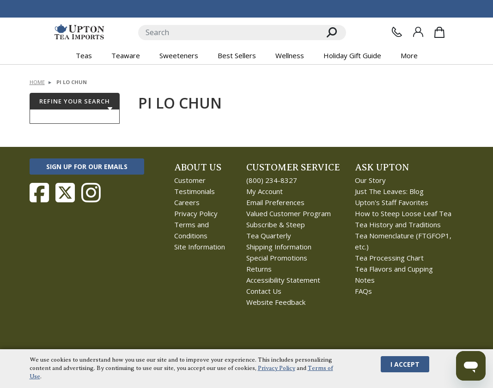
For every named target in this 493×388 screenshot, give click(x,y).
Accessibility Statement (283, 280)
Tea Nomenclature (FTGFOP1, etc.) (403, 241)
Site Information (199, 246)
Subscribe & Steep (275, 224)
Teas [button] (84, 55)
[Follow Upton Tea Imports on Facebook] (39, 193)
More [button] (409, 55)
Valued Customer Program (288, 213)
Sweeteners (178, 55)
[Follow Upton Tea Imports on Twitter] (65, 193)
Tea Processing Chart (389, 257)
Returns (259, 268)
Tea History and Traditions (398, 224)
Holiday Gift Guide (352, 55)
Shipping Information (278, 246)
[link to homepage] (79, 32)
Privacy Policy (196, 213)
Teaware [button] (125, 55)
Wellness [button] (289, 55)
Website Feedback (275, 302)
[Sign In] (418, 32)
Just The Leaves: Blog (389, 191)
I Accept (405, 364)
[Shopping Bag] (439, 32)
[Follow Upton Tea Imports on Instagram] (91, 193)
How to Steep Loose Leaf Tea (403, 213)
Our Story (370, 180)
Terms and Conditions (191, 230)
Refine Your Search (74, 101)
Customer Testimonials (194, 186)
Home (37, 82)
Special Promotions (276, 257)
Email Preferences (275, 202)
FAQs (363, 291)
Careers (187, 202)
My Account (264, 191)
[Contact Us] (397, 32)
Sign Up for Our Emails (87, 166)
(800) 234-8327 (271, 180)
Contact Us (263, 291)
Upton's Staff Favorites (391, 202)
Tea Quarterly (268, 235)
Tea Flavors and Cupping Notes (394, 274)
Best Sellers (237, 55)
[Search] (228, 32)
